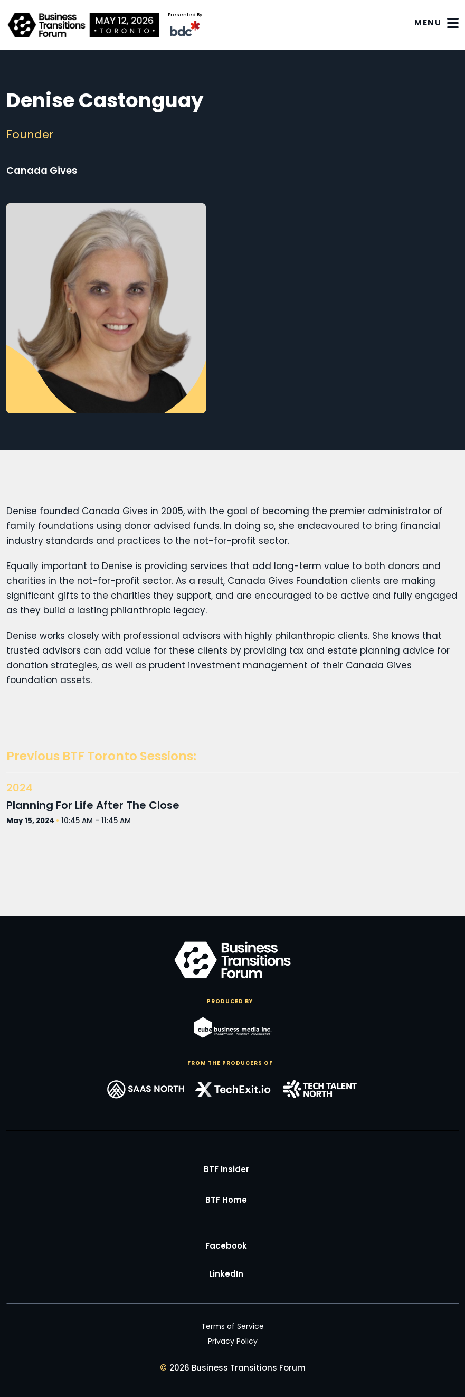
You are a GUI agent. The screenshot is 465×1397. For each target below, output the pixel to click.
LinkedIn (226, 1273)
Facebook (226, 1245)
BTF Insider (226, 1169)
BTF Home (226, 1199)
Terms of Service (232, 1326)
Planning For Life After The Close (92, 805)
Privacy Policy (233, 1341)
